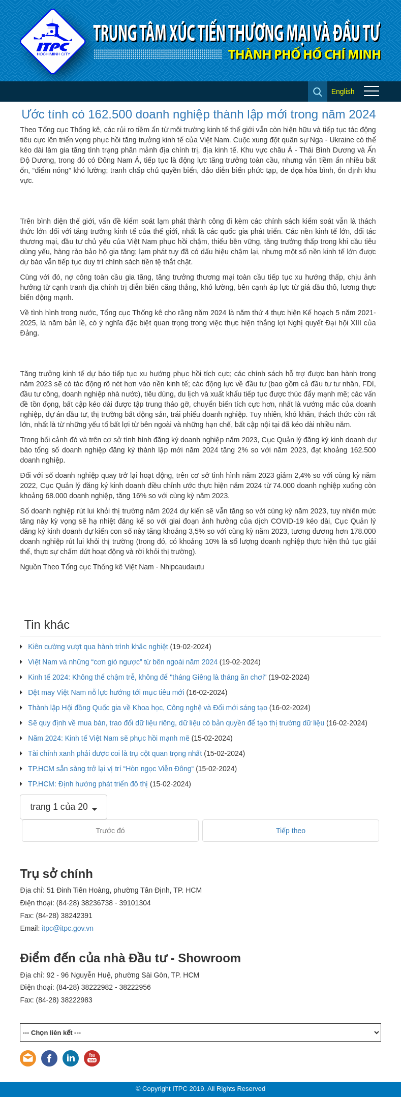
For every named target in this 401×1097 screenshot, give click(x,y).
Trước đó (110, 831)
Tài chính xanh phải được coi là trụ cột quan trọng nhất (115, 753)
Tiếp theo (290, 831)
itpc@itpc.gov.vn (68, 928)
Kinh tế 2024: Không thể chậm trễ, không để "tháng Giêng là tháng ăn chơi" (147, 677)
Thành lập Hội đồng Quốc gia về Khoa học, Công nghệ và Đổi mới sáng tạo (147, 708)
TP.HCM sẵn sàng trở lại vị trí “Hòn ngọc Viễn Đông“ (111, 769)
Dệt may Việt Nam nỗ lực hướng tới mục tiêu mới (106, 692)
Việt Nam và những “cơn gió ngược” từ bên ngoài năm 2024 (123, 662)
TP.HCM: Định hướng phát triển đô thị (88, 784)
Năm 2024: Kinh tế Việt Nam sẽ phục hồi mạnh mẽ (108, 738)
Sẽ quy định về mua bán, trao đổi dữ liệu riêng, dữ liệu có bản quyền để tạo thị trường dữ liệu (176, 723)
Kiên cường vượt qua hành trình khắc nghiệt (98, 647)
